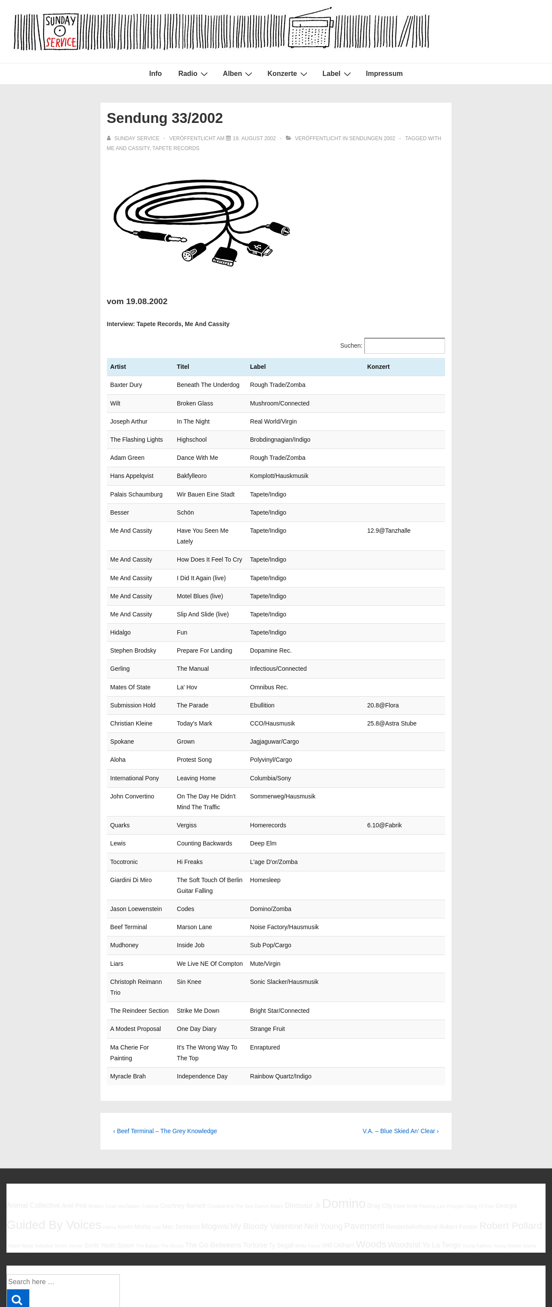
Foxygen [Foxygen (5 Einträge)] (455, 1151)
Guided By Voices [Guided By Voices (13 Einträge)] (53, 1170)
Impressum (384, 73)
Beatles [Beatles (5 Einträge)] (96, 1151)
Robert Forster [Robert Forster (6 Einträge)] (458, 1172)
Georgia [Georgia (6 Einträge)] (506, 1151)
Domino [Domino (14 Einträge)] (344, 1149)
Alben (238, 74)
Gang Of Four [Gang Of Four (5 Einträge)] (480, 1151)
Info (155, 73)
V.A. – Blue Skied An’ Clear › (401, 1076)
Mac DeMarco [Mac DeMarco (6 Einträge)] (181, 1172)
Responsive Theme (517, 1281)
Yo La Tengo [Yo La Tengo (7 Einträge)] (441, 1190)
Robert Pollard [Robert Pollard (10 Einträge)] (511, 1171)
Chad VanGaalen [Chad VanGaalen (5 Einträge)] (122, 1151)
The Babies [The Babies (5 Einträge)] (147, 1191)
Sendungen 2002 (372, 138)
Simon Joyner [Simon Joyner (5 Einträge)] (68, 1191)
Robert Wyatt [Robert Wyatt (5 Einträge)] (19, 1191)
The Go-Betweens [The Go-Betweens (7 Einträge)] (213, 1190)
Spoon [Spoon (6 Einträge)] (126, 1191)
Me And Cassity (128, 148)
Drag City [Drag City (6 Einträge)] (379, 1151)
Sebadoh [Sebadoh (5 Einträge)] (43, 1191)
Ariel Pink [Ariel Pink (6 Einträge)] (74, 1151)
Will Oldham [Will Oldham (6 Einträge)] (338, 1191)
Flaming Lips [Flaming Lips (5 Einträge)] (432, 1151)
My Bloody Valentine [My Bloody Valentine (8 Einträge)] (266, 1171)
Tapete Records (175, 148)
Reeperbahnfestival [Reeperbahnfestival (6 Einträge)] (412, 1172)
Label (338, 74)
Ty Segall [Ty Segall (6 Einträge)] (281, 1191)
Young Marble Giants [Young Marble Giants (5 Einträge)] (514, 1191)
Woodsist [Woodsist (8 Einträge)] (404, 1190)
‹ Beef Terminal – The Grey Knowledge (165, 1076)
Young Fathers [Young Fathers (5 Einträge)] (477, 1191)
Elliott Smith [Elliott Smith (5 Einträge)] (406, 1151)
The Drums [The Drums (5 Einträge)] (172, 1191)
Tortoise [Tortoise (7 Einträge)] (255, 1190)
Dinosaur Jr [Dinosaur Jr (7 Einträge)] (303, 1151)
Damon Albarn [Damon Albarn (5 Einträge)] (269, 1151)
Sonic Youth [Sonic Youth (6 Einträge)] (100, 1191)
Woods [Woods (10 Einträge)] (371, 1189)
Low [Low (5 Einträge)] (157, 1172)
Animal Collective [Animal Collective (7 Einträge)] (33, 1151)
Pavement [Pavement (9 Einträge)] (364, 1171)
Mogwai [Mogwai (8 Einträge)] (215, 1171)
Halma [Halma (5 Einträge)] (109, 1172)
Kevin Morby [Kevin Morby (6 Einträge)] (134, 1172)
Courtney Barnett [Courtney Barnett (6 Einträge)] (182, 1151)
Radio (194, 74)
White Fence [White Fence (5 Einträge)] (308, 1191)
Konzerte (288, 74)
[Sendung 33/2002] (254, 138)
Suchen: (351, 345)
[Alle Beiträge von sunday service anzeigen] (134, 138)
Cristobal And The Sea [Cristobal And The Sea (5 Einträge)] (230, 1151)
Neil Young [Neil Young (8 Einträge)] (323, 1171)
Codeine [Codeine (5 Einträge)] (150, 1151)
